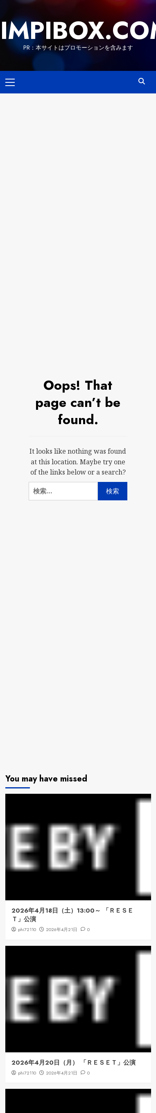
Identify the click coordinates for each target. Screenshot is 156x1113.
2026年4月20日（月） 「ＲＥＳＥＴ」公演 (73, 1062)
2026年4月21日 (61, 929)
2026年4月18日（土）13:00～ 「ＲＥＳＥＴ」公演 (72, 915)
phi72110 (27, 929)
